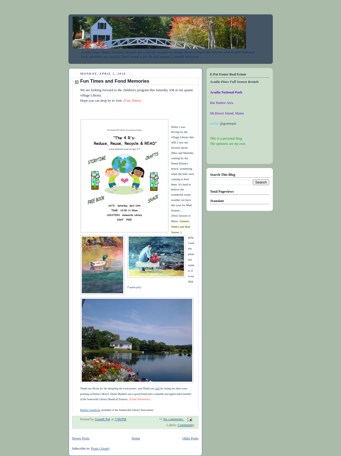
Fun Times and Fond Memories (114, 81)
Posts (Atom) (100, 448)
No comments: (173, 419)
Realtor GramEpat (90, 410)
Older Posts (190, 438)
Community (186, 425)
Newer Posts (80, 438)
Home (136, 438)
